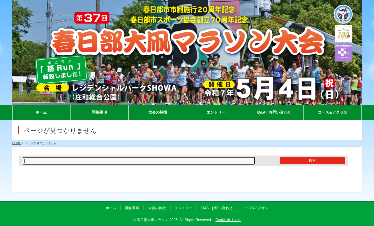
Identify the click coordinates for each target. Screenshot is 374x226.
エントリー (183, 208)
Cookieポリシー (228, 220)
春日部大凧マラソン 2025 (157, 220)
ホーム (111, 208)
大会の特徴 (157, 208)
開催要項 (132, 208)
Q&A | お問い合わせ (216, 208)
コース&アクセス (254, 208)
